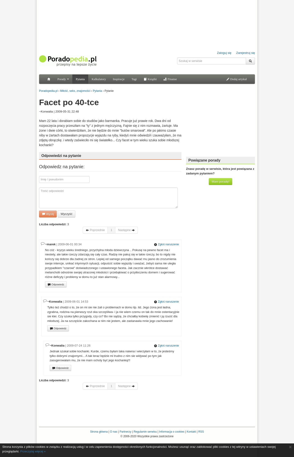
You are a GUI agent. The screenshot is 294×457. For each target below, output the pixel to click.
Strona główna (99, 431)
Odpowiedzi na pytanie (61, 156)
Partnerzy (125, 431)
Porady (63, 79)
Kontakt (191, 431)
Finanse (170, 79)
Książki (150, 79)
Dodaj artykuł (236, 79)
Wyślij (48, 214)
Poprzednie (95, 230)
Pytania (80, 79)
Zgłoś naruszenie (166, 244)
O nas (113, 431)
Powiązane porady (204, 160)
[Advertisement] (220, 124)
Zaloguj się (224, 53)
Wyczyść (66, 214)
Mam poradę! (220, 181)
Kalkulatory (99, 79)
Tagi (134, 79)
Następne (126, 230)
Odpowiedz (56, 284)
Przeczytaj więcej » (33, 451)
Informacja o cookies (171, 431)
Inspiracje (118, 79)
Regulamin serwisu (145, 431)
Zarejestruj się (245, 53)
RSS (201, 431)
